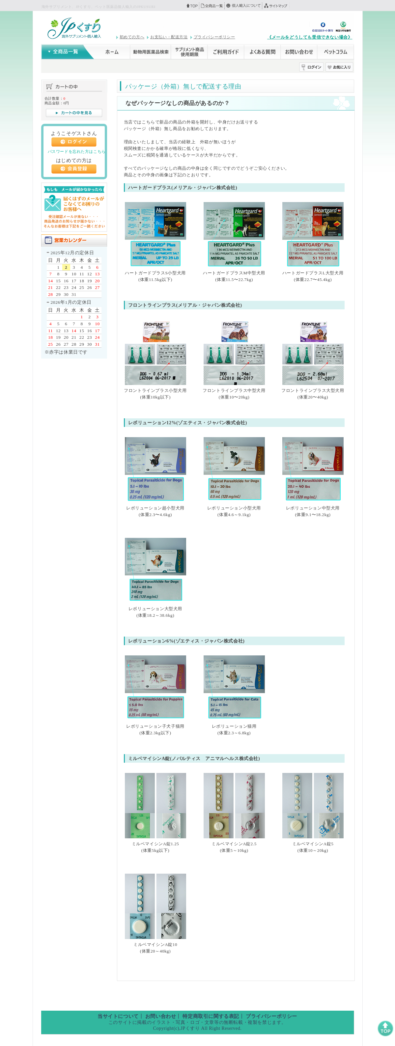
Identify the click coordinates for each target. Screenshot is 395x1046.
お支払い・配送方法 (168, 37)
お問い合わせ (160, 1016)
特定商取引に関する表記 (211, 1016)
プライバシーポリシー (214, 37)
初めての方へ (132, 37)
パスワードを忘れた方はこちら (77, 151)
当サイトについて (118, 1016)
